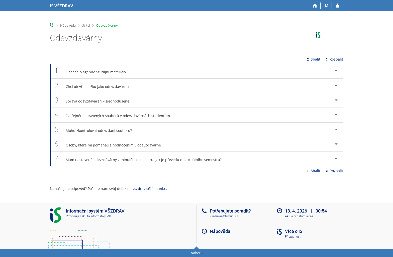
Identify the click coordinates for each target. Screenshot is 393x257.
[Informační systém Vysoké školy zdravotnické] (61, 6)
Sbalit (313, 59)
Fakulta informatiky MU (95, 216)
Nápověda (68, 25)
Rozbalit (334, 59)
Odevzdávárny (107, 25)
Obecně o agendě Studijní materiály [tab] (93, 71)
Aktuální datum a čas (299, 216)
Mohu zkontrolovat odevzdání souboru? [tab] (95, 129)
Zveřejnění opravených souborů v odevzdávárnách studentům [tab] (114, 115)
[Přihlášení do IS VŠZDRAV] (337, 6)
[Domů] (315, 6)
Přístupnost (293, 236)
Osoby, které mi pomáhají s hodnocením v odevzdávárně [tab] (110, 144)
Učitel (86, 25)
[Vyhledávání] (326, 6)
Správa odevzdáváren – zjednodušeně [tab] (94, 100)
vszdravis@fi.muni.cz (150, 188)
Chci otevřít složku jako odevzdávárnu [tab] (94, 85)
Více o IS (294, 231)
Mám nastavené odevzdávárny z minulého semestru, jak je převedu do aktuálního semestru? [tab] (140, 159)
